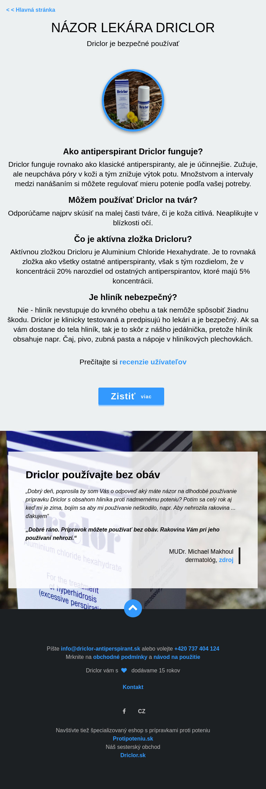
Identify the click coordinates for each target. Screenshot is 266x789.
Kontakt (133, 687)
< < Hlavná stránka (30, 10)
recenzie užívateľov (153, 362)
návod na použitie (176, 657)
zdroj (226, 559)
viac (131, 396)
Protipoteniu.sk (133, 739)
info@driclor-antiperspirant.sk (100, 649)
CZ (141, 711)
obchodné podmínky (120, 657)
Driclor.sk (133, 755)
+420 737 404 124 (197, 649)
